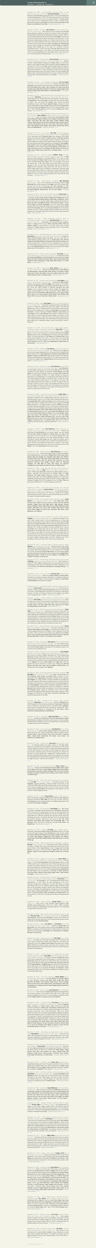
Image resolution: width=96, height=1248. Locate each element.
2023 (28, 760)
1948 (44, 111)
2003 (30, 1082)
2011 (42, 1162)
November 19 (50, 4)
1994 (63, 1111)
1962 (62, 24)
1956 (43, 213)
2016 (44, 1100)
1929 (35, 568)
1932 (56, 127)
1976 (37, 1191)
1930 (35, 92)
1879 (65, 1069)
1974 (42, 1209)
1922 (57, 248)
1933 (32, 152)
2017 (62, 595)
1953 (46, 175)
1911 (41, 1237)
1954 (35, 191)
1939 (30, 76)
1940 (28, 423)
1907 (46, 361)
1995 (61, 1026)
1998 (30, 1132)
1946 (66, 54)
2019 (65, 1039)
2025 (28, 1056)
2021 (49, 874)
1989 (51, 824)
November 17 (31, 4)
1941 (48, 343)
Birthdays (39, 4)
